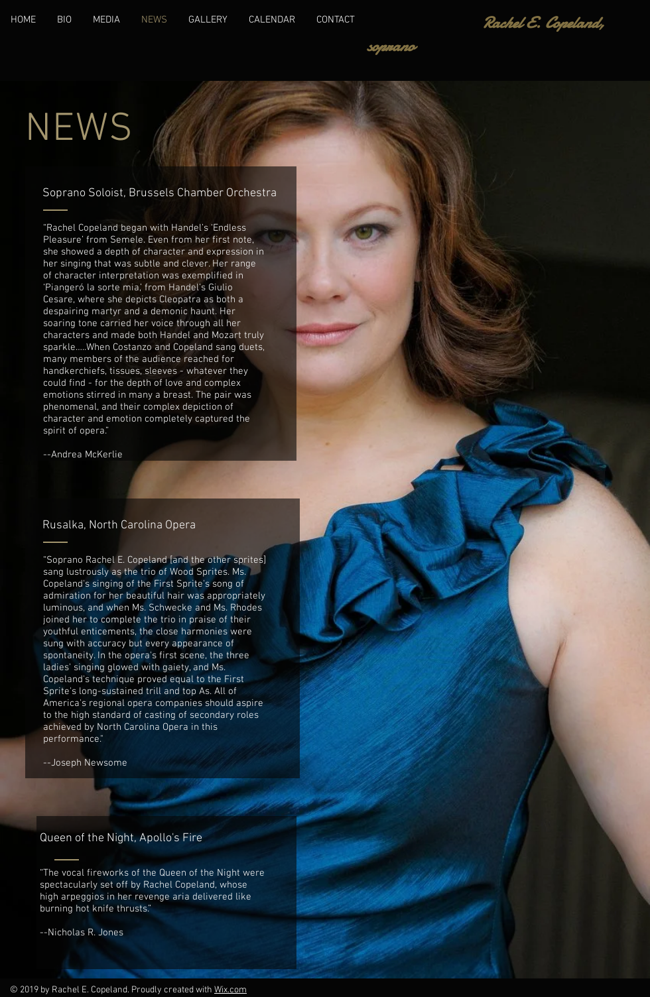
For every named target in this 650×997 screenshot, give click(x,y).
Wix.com (230, 990)
